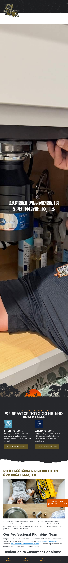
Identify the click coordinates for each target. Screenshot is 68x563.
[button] (42, 559)
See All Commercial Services (47, 447)
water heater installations (47, 541)
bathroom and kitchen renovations (25, 544)
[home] (11, 11)
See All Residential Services (16, 447)
